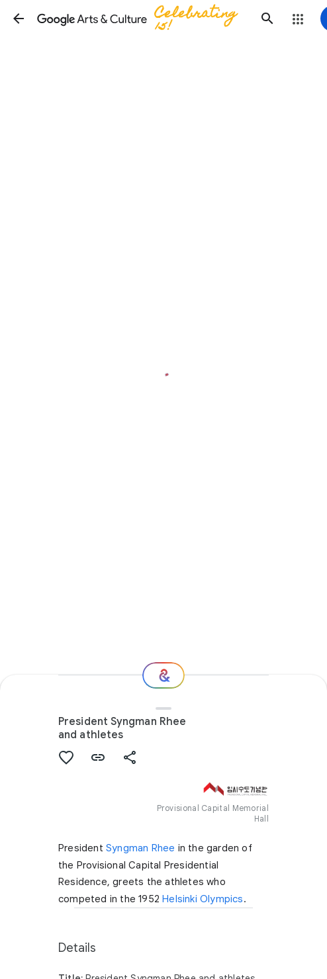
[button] (18, 18)
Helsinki (179, 899)
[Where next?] (163, 675)
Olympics (222, 899)
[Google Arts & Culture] (143, 18)
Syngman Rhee (140, 848)
